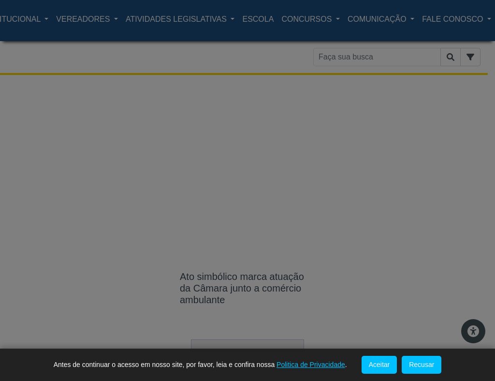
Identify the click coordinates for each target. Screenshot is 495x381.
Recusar (421, 364)
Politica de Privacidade (311, 364)
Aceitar (379, 364)
